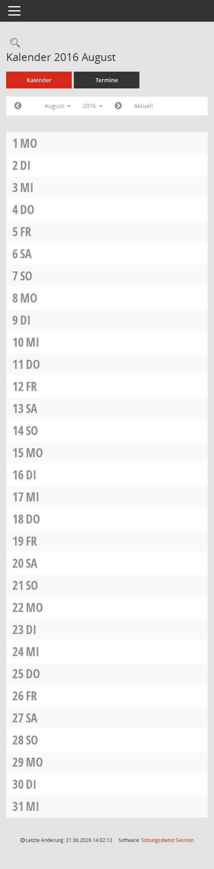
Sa (26, 253)
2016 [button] (92, 106)
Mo (28, 143)
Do (27, 209)
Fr (25, 231)
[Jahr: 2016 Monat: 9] (118, 106)
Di (25, 165)
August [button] (58, 106)
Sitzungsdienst (167, 840)
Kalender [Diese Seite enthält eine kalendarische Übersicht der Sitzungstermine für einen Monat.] (39, 80)
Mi (27, 187)
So (26, 275)
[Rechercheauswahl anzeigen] (13, 43)
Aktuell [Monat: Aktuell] (143, 106)
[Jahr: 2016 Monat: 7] (17, 106)
